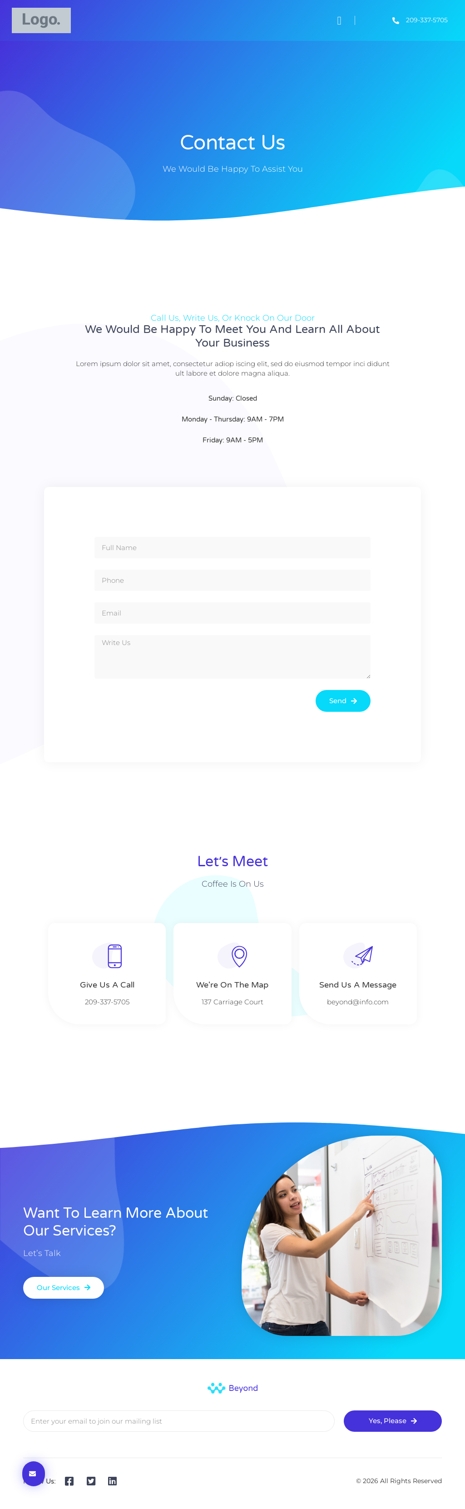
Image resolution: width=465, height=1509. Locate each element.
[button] (339, 20)
